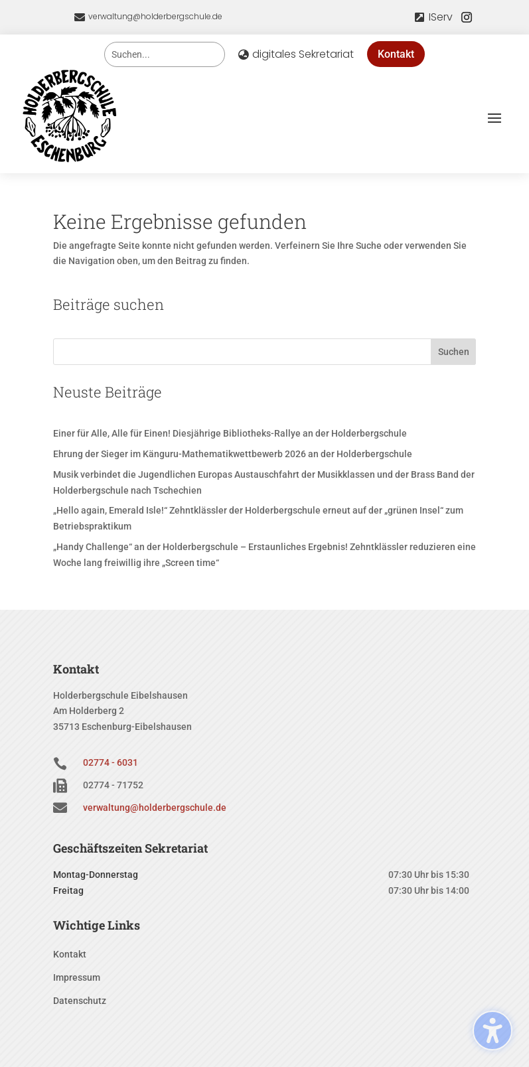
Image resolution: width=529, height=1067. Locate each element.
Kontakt (396, 54)
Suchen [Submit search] (453, 351)
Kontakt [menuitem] (69, 955)
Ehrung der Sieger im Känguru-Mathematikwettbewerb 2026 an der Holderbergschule (232, 454)
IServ (441, 17)
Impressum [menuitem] (76, 978)
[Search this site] (164, 54)
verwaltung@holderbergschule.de (155, 16)
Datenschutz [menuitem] (79, 1001)
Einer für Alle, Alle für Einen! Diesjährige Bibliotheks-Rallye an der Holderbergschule (230, 433)
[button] (494, 117)
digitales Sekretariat (303, 54)
